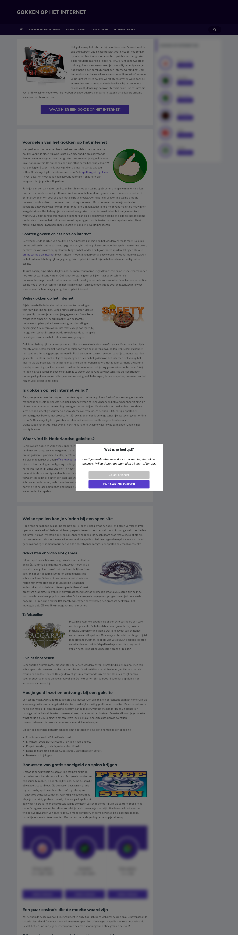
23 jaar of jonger (119, 475)
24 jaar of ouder (119, 484)
